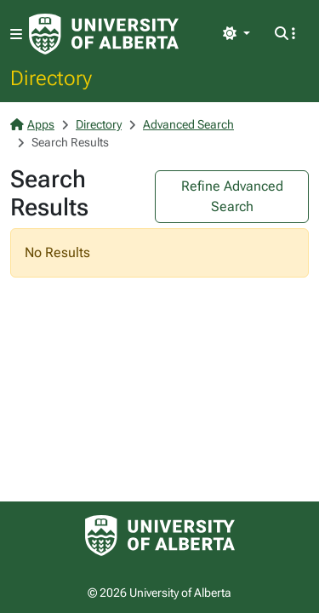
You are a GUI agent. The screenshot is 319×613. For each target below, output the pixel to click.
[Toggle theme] (236, 34)
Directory (51, 77)
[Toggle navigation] (16, 34)
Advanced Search (188, 124)
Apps (32, 124)
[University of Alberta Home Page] (103, 34)
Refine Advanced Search (232, 196)
